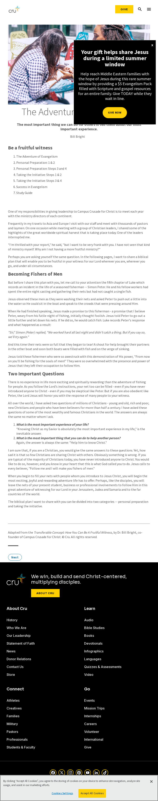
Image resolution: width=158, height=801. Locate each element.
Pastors (12, 732)
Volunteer (91, 732)
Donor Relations (19, 659)
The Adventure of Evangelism (37, 156)
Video (88, 675)
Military (12, 724)
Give (124, 9)
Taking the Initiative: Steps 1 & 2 (39, 175)
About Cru (45, 593)
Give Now (114, 112)
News (11, 651)
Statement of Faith (21, 643)
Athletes (13, 700)
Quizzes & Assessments (102, 667)
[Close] (151, 781)
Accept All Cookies (92, 793)
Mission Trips (94, 708)
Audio (88, 620)
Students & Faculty (21, 747)
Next (15, 557)
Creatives (14, 708)
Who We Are (16, 628)
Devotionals (93, 643)
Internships (92, 716)
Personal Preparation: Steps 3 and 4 (41, 168)
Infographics (93, 651)
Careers (90, 724)
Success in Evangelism (31, 187)
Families (13, 716)
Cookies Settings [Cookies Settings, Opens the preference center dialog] (62, 793)
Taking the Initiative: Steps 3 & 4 (39, 181)
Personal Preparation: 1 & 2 (35, 162)
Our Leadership (19, 636)
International (93, 739)
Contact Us (15, 667)
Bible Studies (94, 628)
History (12, 620)
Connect (15, 689)
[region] (79, 788)
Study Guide (24, 193)
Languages (92, 659)
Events (89, 700)
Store (11, 675)
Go (87, 689)
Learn (89, 608)
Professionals (17, 739)
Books (89, 636)
